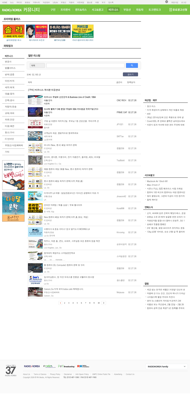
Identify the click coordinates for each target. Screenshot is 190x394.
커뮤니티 (36, 2)
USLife (55, 2)
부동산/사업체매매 (14, 145)
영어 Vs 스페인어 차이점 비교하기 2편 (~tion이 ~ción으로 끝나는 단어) (164, 302)
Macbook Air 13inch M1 (157, 181)
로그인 (183, 2)
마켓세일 (80, 2)
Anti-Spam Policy (82, 374)
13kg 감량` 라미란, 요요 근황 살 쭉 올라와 (166, 231)
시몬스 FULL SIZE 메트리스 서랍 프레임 (165, 188)
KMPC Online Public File (101, 374)
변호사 (8, 61)
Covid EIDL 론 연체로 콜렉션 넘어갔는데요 (166, 121)
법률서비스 (10, 67)
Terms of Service (40, 374)
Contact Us (130, 374)
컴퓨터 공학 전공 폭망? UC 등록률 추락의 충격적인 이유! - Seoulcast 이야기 (165, 310)
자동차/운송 (10, 106)
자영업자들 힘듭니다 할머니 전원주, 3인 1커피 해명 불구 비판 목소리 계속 (166, 222)
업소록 (110, 2)
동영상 (27, 2)
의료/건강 (9, 119)
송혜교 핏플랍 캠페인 (156, 224)
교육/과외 (9, 113)
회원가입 (174, 2)
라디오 (19, 2)
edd (148, 113)
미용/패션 (9, 126)
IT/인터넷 (9, 138)
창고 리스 (151, 106)
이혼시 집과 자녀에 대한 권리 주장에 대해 (165, 124)
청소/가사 (9, 132)
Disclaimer (68, 374)
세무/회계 (9, 87)
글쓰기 (130, 74)
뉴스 (12, 2)
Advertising (118, 374)
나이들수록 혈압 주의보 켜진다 (161, 297)
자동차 (71, 2)
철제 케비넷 (152, 199)
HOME (4, 2)
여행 (97, 2)
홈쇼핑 (89, 2)
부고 (103, 2)
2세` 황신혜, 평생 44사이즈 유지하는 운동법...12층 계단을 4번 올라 (166, 229)
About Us (26, 374)
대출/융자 (9, 93)
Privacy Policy (55, 374)
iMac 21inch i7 (153, 184)
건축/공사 (9, 100)
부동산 (63, 2)
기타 (7, 151)
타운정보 (46, 2)
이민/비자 (9, 80)
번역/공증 (9, 74)
